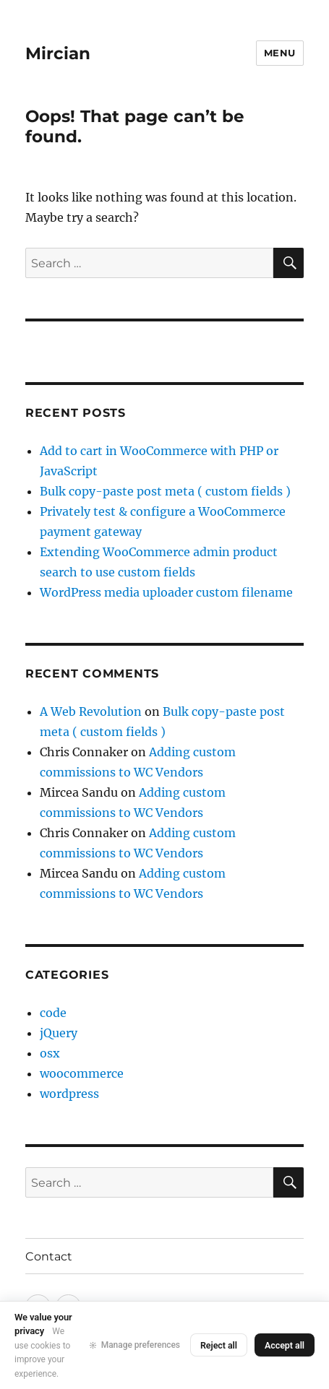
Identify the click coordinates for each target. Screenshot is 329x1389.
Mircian (57, 53)
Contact (48, 1256)
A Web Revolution (91, 711)
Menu (280, 53)
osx (50, 1053)
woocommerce (82, 1073)
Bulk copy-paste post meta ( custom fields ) (165, 491)
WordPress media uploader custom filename (166, 592)
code (53, 1012)
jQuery (58, 1033)
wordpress (69, 1093)
